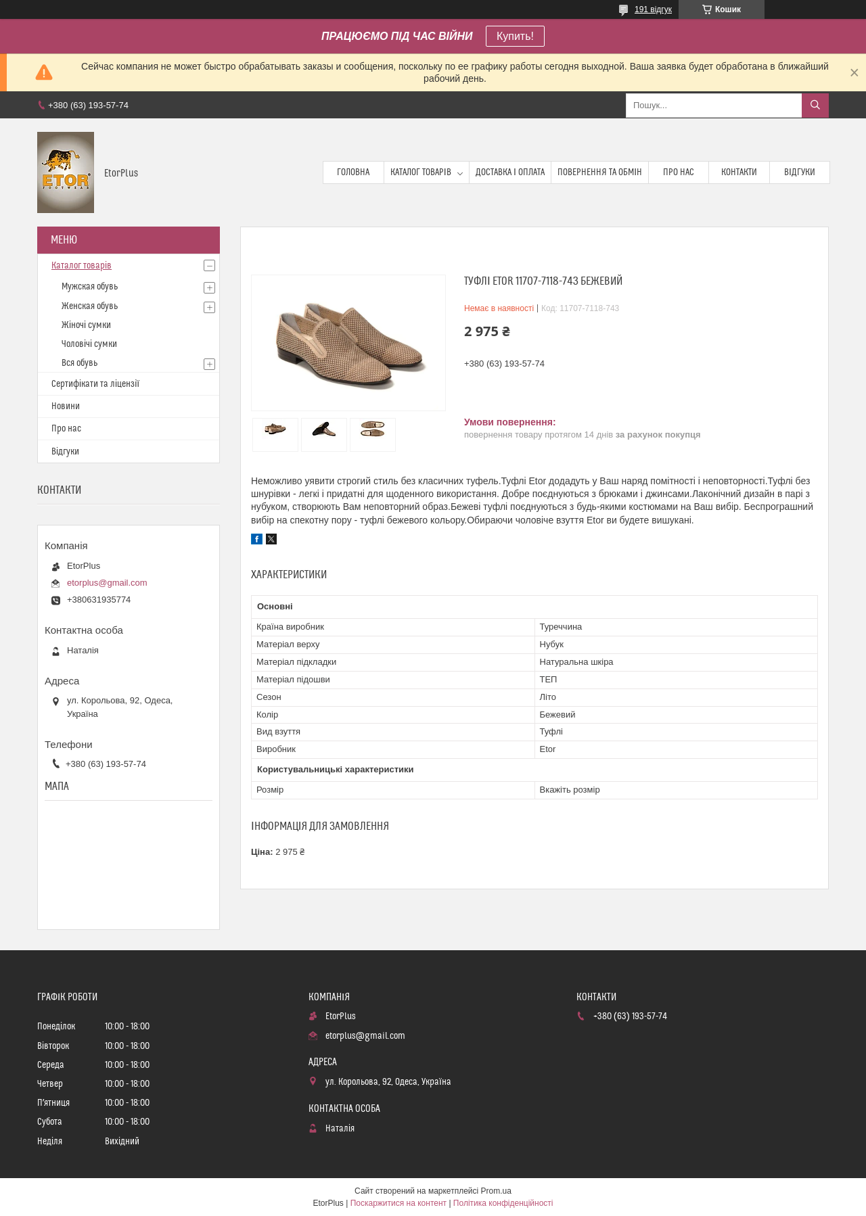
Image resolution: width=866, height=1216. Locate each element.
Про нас (678, 172)
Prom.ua (496, 1191)
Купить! (515, 36)
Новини (65, 406)
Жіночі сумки (86, 325)
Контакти (739, 172)
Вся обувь (79, 363)
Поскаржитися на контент (398, 1203)
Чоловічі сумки (89, 344)
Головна (353, 172)
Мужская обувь (90, 286)
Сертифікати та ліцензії (95, 384)
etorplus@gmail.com (107, 583)
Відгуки (799, 172)
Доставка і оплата (510, 172)
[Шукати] (815, 105)
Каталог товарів (420, 172)
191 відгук (653, 9)
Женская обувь (90, 306)
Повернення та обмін (599, 172)
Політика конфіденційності (503, 1203)
